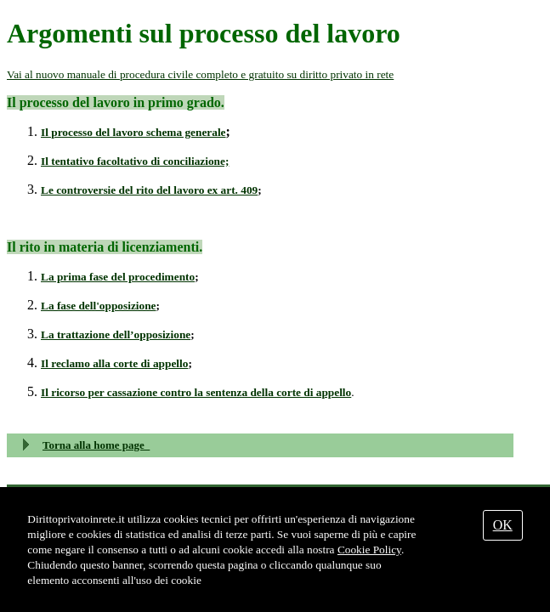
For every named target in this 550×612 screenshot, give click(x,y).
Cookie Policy (369, 549)
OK (503, 525)
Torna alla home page (96, 445)
